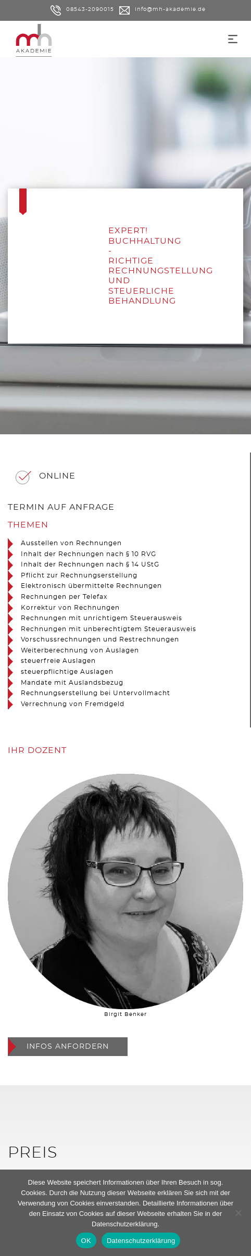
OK (86, 1241)
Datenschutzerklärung (124, 1224)
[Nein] (238, 1213)
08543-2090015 (82, 9)
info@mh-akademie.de (162, 9)
